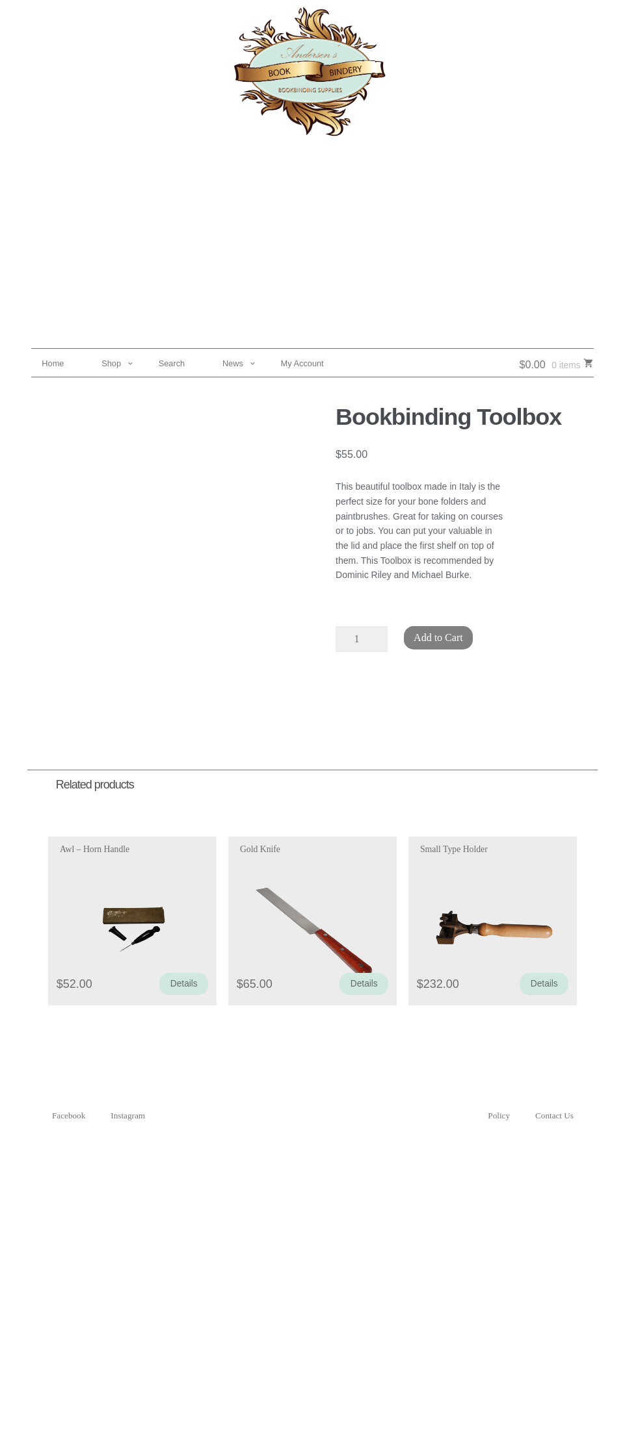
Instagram (128, 1115)
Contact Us (554, 1115)
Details (184, 984)
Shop (111, 363)
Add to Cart (438, 637)
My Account (302, 363)
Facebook (68, 1115)
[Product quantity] (362, 639)
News (232, 363)
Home (53, 363)
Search (172, 363)
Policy (499, 1115)
